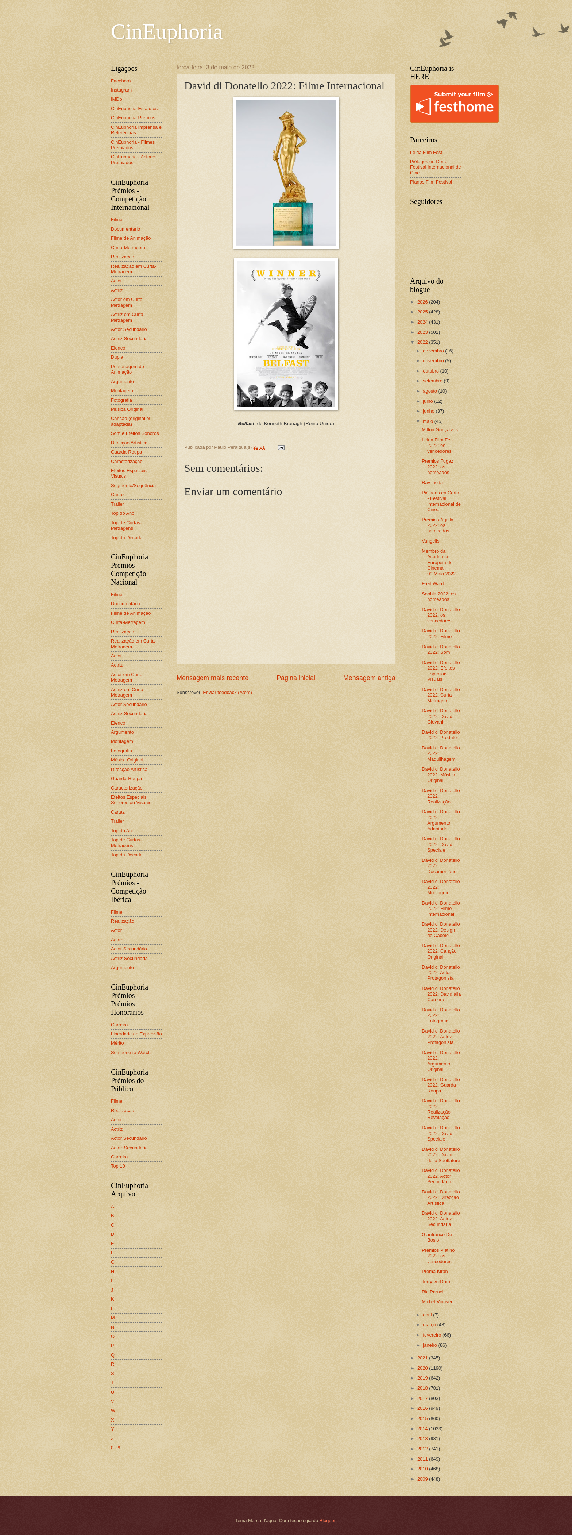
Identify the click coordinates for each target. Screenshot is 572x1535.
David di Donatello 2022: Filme (441, 633)
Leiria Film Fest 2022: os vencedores (438, 445)
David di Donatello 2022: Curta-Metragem (441, 695)
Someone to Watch (131, 1052)
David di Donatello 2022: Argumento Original (441, 1061)
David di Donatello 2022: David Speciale (441, 844)
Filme (116, 219)
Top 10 (118, 1166)
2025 (423, 312)
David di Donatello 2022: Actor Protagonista (441, 972)
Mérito (117, 1043)
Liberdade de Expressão (136, 1034)
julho (428, 401)
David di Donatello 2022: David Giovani (441, 716)
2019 (423, 1378)
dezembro (434, 351)
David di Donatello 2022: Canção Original (441, 951)
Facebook (121, 81)
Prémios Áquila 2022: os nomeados (437, 525)
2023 (423, 332)
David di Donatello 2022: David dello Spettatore (441, 1154)
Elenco (118, 348)
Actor (116, 281)
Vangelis (430, 541)
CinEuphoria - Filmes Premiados (133, 144)
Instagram (121, 90)
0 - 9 (115, 1447)
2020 (423, 1368)
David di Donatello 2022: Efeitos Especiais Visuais (441, 671)
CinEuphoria (167, 31)
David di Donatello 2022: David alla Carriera (441, 994)
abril (428, 1315)
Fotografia (121, 400)
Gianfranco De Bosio (437, 1237)
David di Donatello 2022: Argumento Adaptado (441, 820)
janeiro (430, 1345)
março (430, 1324)
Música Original (127, 409)
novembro (434, 360)
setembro (433, 380)
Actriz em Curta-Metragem (128, 317)
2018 (423, 1388)
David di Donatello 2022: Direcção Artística (441, 1197)
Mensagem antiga (369, 678)
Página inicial (296, 678)
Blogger (328, 1520)
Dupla (117, 357)
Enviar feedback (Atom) (227, 692)
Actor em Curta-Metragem (127, 302)
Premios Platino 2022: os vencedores (438, 1255)
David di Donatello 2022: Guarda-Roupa (441, 1085)
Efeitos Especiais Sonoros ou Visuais (131, 799)
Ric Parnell (433, 1292)
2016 (423, 1408)
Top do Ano (122, 513)
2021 (423, 1358)
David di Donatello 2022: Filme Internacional (441, 908)
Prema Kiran (435, 1271)
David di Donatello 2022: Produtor (441, 734)
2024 (423, 322)
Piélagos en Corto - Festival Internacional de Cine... (441, 501)
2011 (423, 1459)
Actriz (117, 290)
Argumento (122, 381)
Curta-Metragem (128, 247)
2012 (423, 1448)
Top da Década (127, 537)
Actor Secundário (129, 329)
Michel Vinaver (437, 1301)
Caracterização (127, 461)
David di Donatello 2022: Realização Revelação (441, 1109)
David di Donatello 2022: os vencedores (441, 615)
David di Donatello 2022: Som (441, 649)
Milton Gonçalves (440, 429)
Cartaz (118, 494)
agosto (430, 391)
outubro (431, 371)
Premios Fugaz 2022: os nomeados (437, 466)
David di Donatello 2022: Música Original (441, 774)
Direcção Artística (129, 443)
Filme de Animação (131, 238)
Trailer (117, 504)
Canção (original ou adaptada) (131, 421)
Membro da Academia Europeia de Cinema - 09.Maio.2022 (439, 562)
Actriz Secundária (129, 338)
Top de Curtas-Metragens (126, 525)
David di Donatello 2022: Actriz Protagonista (441, 1036)
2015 (423, 1418)
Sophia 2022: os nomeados (439, 596)
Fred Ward (433, 583)
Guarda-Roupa (126, 452)
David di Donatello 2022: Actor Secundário (441, 1176)
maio (428, 421)
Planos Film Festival (431, 182)
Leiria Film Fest (426, 152)
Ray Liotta (432, 482)
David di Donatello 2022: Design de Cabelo (441, 929)
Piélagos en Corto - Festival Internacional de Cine (435, 167)
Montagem (122, 390)
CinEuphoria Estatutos (134, 108)
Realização (122, 256)
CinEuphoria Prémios (133, 117)
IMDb (116, 99)
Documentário (125, 229)
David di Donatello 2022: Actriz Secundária (441, 1218)
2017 (423, 1398)
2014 (423, 1428)
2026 (423, 302)
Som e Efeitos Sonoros (135, 433)
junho (429, 411)
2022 (423, 342)
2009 (423, 1479)
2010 (423, 1469)
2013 (423, 1438)
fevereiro (432, 1335)
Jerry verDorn (436, 1281)
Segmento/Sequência (133, 485)
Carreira (119, 1024)
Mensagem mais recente (212, 678)
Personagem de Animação (127, 369)
